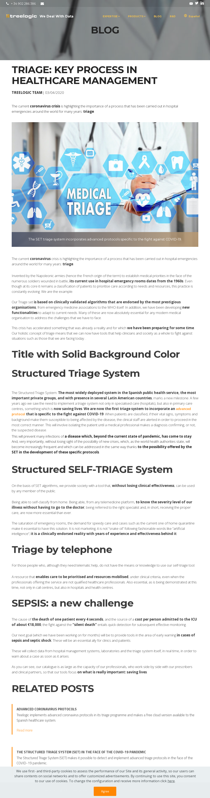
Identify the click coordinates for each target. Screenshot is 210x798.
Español (192, 16)
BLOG (158, 16)
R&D (173, 16)
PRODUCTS (135, 16)
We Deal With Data (56, 16)
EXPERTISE (110, 16)
